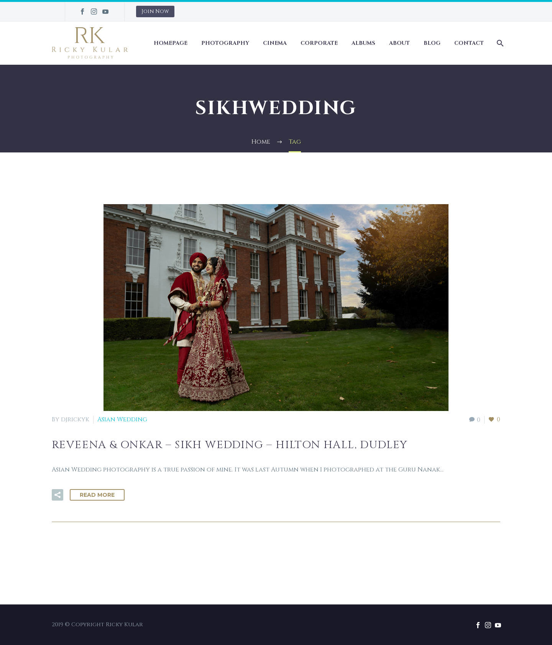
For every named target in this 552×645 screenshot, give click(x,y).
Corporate (319, 43)
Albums (363, 43)
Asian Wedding (122, 419)
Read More (97, 494)
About (399, 43)
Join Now (155, 11)
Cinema (275, 43)
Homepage (170, 43)
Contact (469, 43)
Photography (225, 43)
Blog (432, 43)
